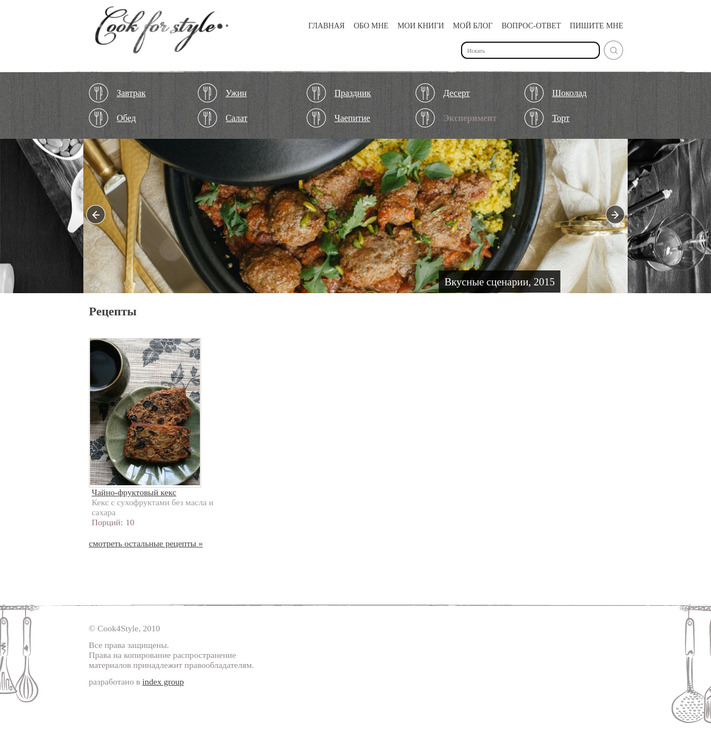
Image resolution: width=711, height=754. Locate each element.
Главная (326, 26)
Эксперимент (470, 118)
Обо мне (371, 26)
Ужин (236, 93)
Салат (237, 118)
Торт (560, 118)
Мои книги (420, 26)
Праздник (352, 93)
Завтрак (131, 93)
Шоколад (569, 93)
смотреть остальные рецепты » (146, 543)
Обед (126, 118)
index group (163, 681)
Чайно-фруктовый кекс (134, 492)
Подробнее (355, 218)
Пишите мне (596, 26)
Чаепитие (352, 118)
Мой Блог (473, 26)
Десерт (456, 93)
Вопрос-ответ (531, 26)
